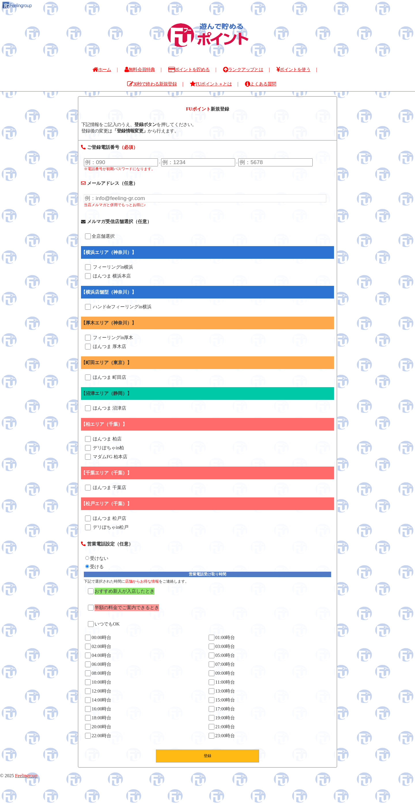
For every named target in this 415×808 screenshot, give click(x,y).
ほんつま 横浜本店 (108, 276)
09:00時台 (222, 673)
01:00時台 (222, 637)
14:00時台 (98, 700)
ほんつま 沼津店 (105, 408)
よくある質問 (260, 83)
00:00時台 (98, 637)
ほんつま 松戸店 (105, 518)
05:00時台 (222, 655)
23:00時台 (222, 736)
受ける (94, 566)
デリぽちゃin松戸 (107, 527)
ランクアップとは (243, 69)
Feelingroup (26, 775)
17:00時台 (222, 709)
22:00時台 (98, 736)
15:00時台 (222, 700)
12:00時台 (98, 691)
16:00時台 (98, 709)
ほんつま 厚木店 (105, 346)
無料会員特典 (139, 69)
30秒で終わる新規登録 (151, 83)
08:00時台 (98, 673)
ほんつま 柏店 (103, 439)
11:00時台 (222, 682)
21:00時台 (222, 727)
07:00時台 (222, 664)
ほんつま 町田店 (105, 377)
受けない (96, 558)
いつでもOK (104, 624)
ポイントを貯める (189, 69)
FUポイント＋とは (210, 83)
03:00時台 (222, 646)
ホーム (102, 69)
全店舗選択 (100, 236)
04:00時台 (98, 655)
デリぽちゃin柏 (104, 448)
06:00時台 (98, 664)
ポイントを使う (293, 69)
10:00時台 (98, 682)
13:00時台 (222, 691)
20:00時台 (98, 727)
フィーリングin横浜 (109, 267)
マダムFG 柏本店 (106, 457)
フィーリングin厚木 (109, 338)
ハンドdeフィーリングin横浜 (118, 307)
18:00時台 (98, 718)
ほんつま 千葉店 (105, 487)
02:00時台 (98, 646)
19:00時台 (222, 718)
